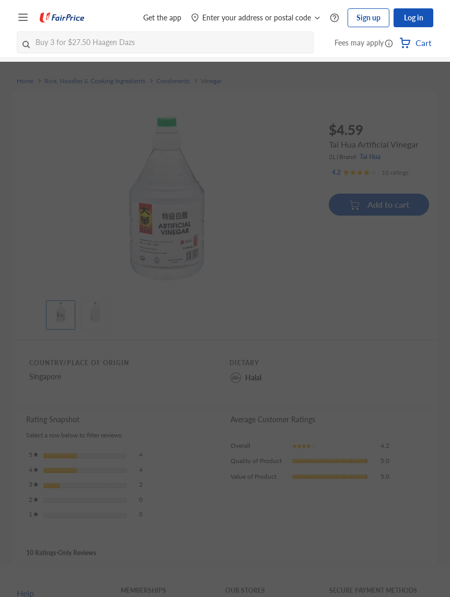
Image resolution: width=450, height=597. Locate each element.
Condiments (173, 81)
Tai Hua (370, 157)
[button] (389, 44)
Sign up (368, 17)
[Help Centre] (334, 18)
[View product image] (61, 312)
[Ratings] (370, 172)
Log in (413, 17)
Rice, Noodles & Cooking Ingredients (94, 81)
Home (25, 81)
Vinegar (211, 81)
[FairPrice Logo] (62, 18)
